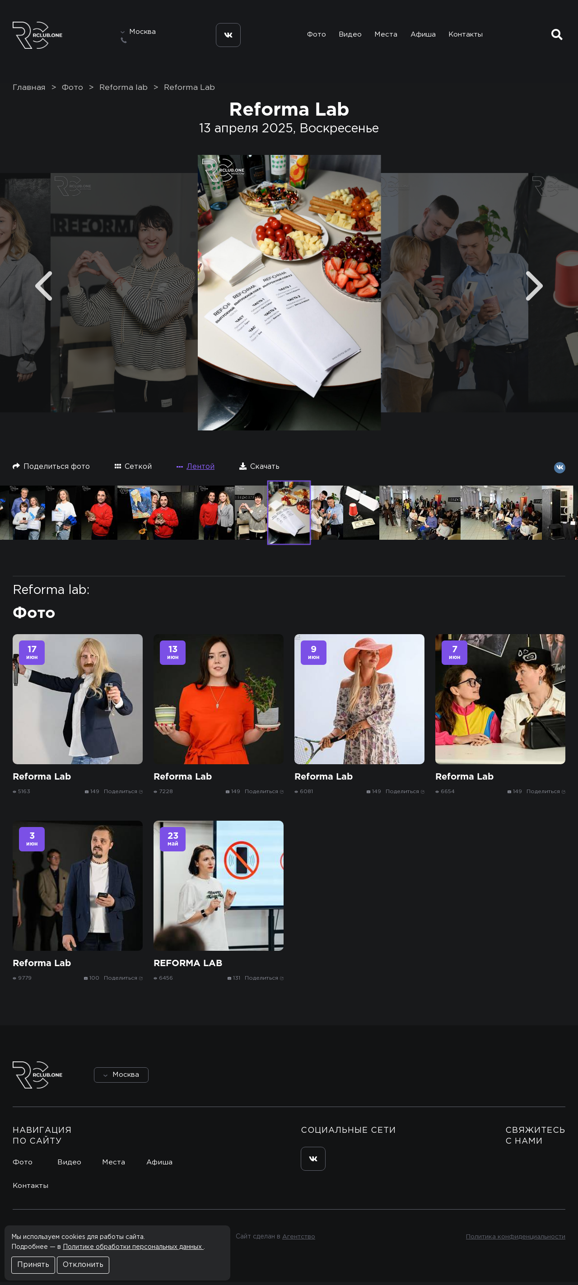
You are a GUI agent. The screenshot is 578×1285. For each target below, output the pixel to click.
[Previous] (43, 289)
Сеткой (133, 469)
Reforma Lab (189, 90)
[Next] (534, 289)
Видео (348, 35)
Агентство (298, 1240)
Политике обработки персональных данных (133, 1247)
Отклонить (83, 1265)
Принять (33, 1265)
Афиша (422, 35)
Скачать (259, 469)
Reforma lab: (51, 593)
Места (384, 35)
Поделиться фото (51, 469)
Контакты (467, 35)
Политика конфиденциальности (515, 1240)
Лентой (195, 470)
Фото (312, 35)
